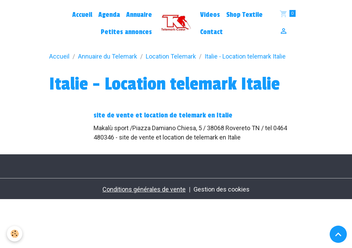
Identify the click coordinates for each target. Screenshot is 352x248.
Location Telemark (171, 56)
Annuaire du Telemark (107, 56)
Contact (211, 32)
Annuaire (139, 15)
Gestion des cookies (222, 189)
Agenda (109, 15)
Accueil (82, 15)
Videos (210, 15)
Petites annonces (126, 32)
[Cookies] (14, 233)
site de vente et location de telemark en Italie (163, 115)
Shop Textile (244, 15)
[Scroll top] (338, 234)
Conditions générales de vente (144, 189)
